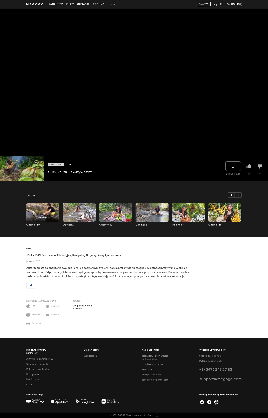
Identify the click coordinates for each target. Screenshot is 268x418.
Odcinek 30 (33, 224)
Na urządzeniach (150, 349)
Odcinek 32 (105, 224)
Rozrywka (78, 255)
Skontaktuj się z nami (210, 355)
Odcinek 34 (178, 224)
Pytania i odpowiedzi (210, 361)
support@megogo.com (220, 379)
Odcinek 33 (142, 224)
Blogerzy (90, 255)
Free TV (203, 4)
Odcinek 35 (215, 224)
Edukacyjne (64, 255)
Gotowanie (49, 255)
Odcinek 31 (69, 224)
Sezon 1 (32, 195)
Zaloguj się (234, 4)
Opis (28, 248)
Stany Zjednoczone (109, 255)
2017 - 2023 (33, 255)
